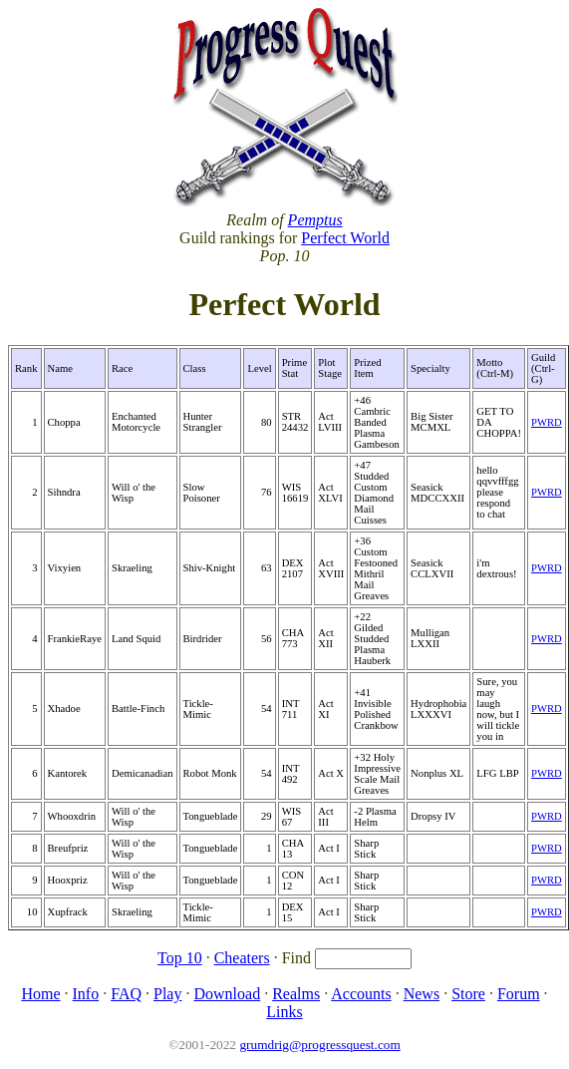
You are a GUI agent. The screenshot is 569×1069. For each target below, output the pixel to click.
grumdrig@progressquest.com (319, 1044)
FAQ (126, 993)
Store (468, 993)
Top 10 (179, 957)
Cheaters (242, 957)
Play (167, 993)
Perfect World (345, 237)
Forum (518, 993)
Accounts (361, 993)
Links (284, 1011)
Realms (296, 993)
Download (226, 993)
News (421, 993)
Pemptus (315, 219)
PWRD (546, 422)
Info (86, 993)
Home (40, 993)
